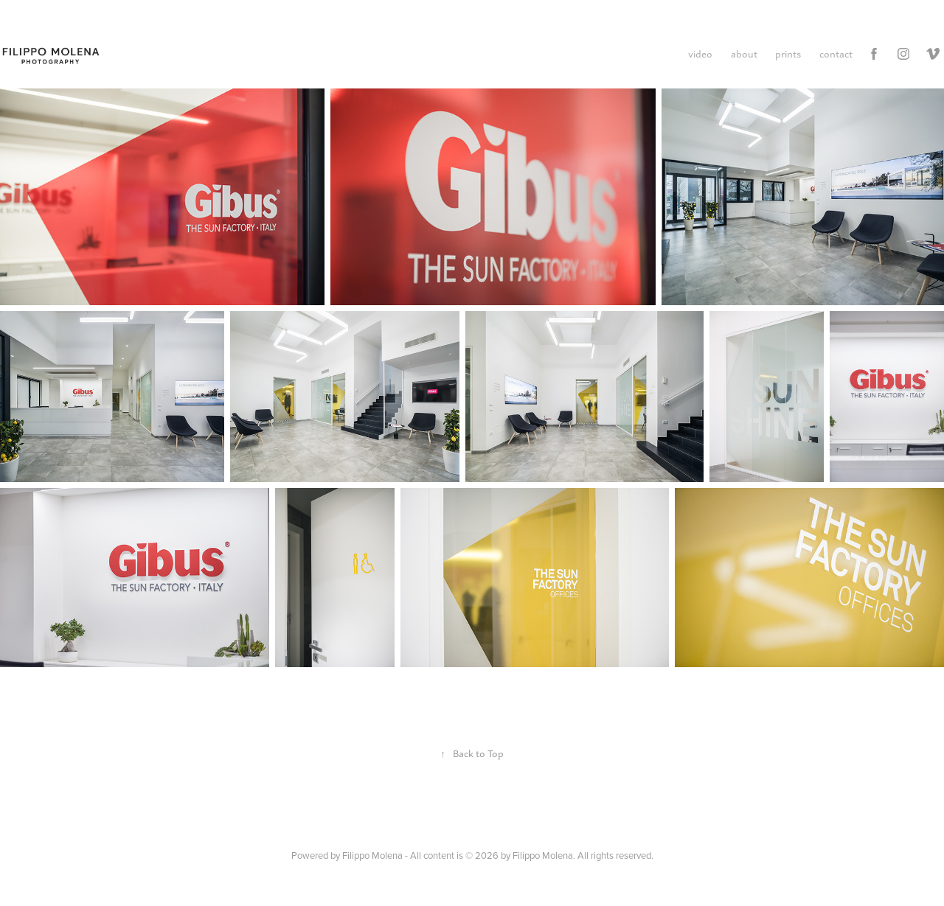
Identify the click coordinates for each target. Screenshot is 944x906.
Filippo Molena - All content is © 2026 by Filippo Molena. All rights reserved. (497, 855)
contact (836, 53)
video (700, 53)
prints (788, 53)
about (744, 53)
